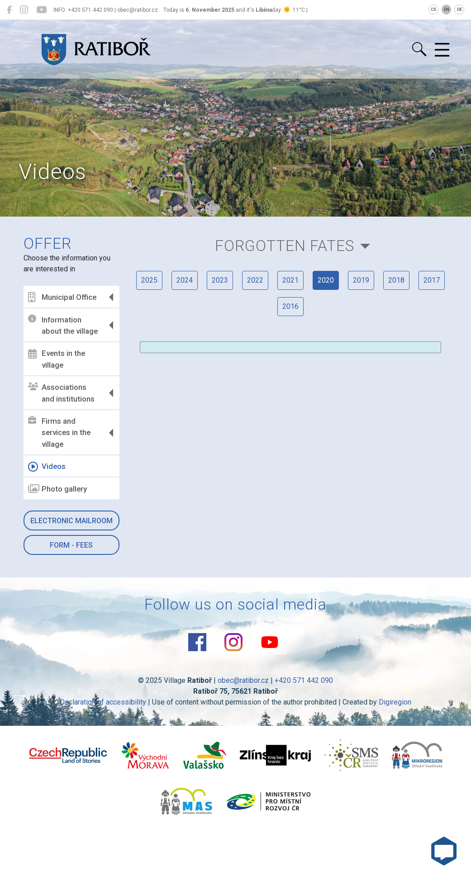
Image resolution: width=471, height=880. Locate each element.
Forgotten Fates (284, 246)
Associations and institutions (61, 393)
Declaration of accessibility (103, 702)
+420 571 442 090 (304, 680)
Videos (47, 467)
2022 (255, 280)
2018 (396, 280)
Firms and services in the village (59, 432)
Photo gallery (57, 489)
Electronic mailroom (71, 520)
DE (459, 9)
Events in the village (56, 359)
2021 (290, 280)
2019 (361, 280)
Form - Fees (71, 545)
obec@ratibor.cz (243, 680)
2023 (220, 280)
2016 (290, 306)
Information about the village (63, 325)
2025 (149, 280)
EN (446, 9)
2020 (326, 280)
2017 (431, 280)
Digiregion (395, 702)
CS (433, 9)
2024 (184, 280)
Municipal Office (62, 297)
